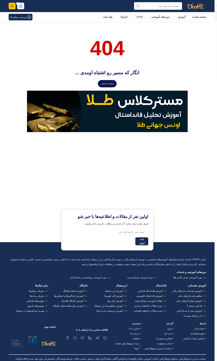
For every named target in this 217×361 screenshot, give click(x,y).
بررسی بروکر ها (20, 20)
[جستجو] (158, 7)
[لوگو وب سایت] (195, 7)
